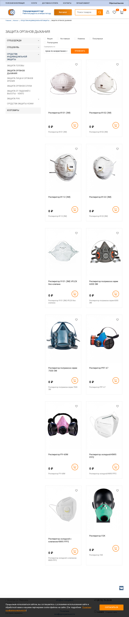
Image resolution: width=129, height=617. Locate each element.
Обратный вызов (116, 3)
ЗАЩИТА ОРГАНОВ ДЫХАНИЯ (16, 72)
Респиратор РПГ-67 (98, 368)
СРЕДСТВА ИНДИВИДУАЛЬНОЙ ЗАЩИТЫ (35, 20)
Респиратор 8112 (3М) (59, 197)
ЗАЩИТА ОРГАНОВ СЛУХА (19, 86)
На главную (65, 39)
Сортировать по (49, 47)
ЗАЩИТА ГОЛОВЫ (15, 65)
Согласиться (111, 607)
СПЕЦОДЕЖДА (14, 40)
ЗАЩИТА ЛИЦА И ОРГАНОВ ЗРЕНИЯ (20, 79)
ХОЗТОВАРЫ (13, 110)
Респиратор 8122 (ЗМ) (100, 197)
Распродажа (52, 43)
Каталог (63, 12)
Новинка (81, 39)
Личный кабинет (83, 3)
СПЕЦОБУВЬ (13, 47)
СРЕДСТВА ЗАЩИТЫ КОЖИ (20, 103)
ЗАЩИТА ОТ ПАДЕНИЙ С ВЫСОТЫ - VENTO (18, 92)
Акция (50, 39)
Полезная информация (15, 3)
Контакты (67, 3)
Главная (8, 20)
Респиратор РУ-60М (58, 454)
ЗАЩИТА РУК (13, 98)
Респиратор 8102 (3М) (100, 112)
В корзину (74, 125)
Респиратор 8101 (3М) (59, 112)
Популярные (98, 39)
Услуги (34, 3)
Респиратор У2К (97, 536)
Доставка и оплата (50, 3)
